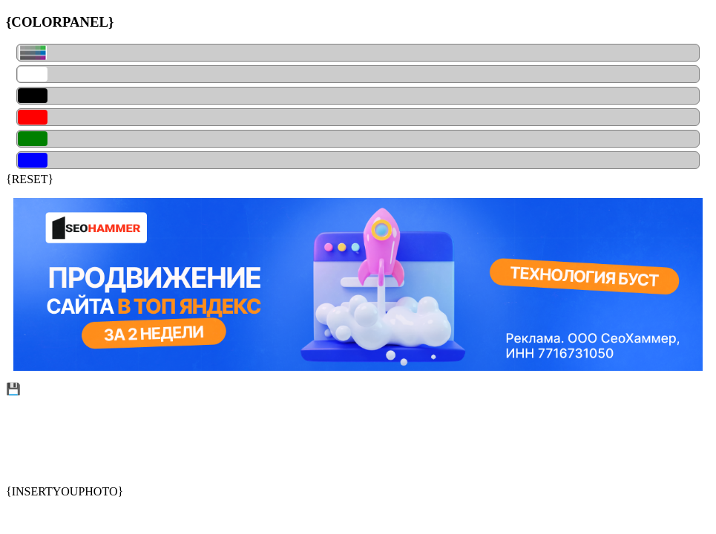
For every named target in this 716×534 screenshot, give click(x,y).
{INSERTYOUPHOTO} (64, 491)
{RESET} (29, 179)
